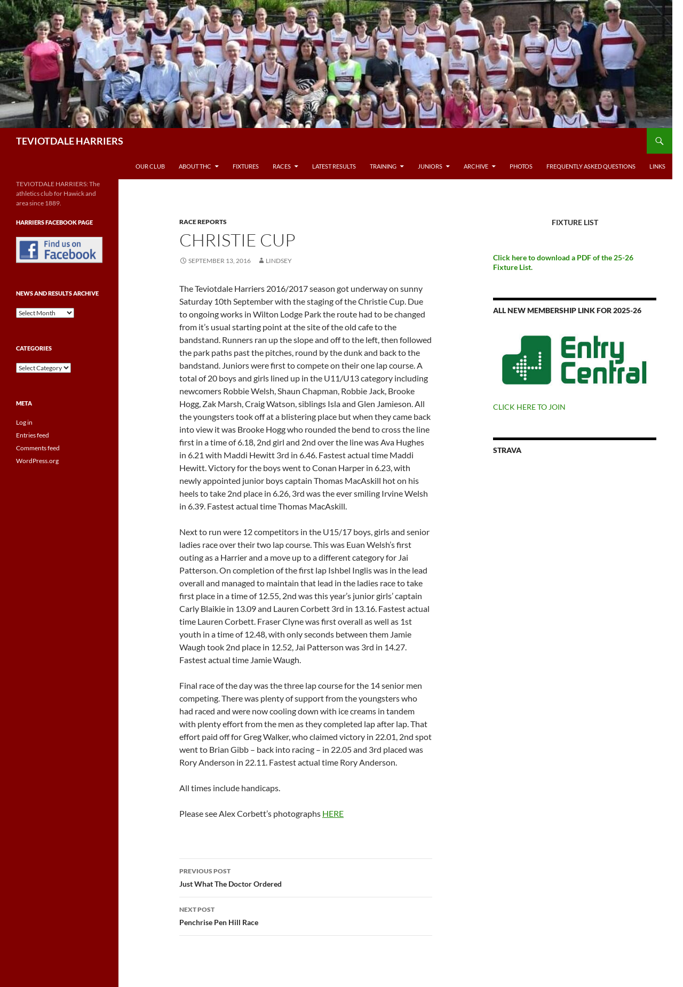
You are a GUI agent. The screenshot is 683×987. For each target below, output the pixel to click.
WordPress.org (37, 461)
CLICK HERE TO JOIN (529, 406)
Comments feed (38, 448)
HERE (333, 813)
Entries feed (32, 435)
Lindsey (279, 261)
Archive (476, 166)
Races (282, 166)
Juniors (430, 166)
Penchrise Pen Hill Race (305, 915)
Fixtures (246, 166)
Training (383, 166)
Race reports (203, 222)
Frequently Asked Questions (591, 166)
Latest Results (334, 166)
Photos (521, 166)
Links (657, 166)
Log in (24, 422)
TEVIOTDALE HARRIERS (69, 141)
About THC (195, 166)
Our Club (150, 166)
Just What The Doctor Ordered (305, 876)
